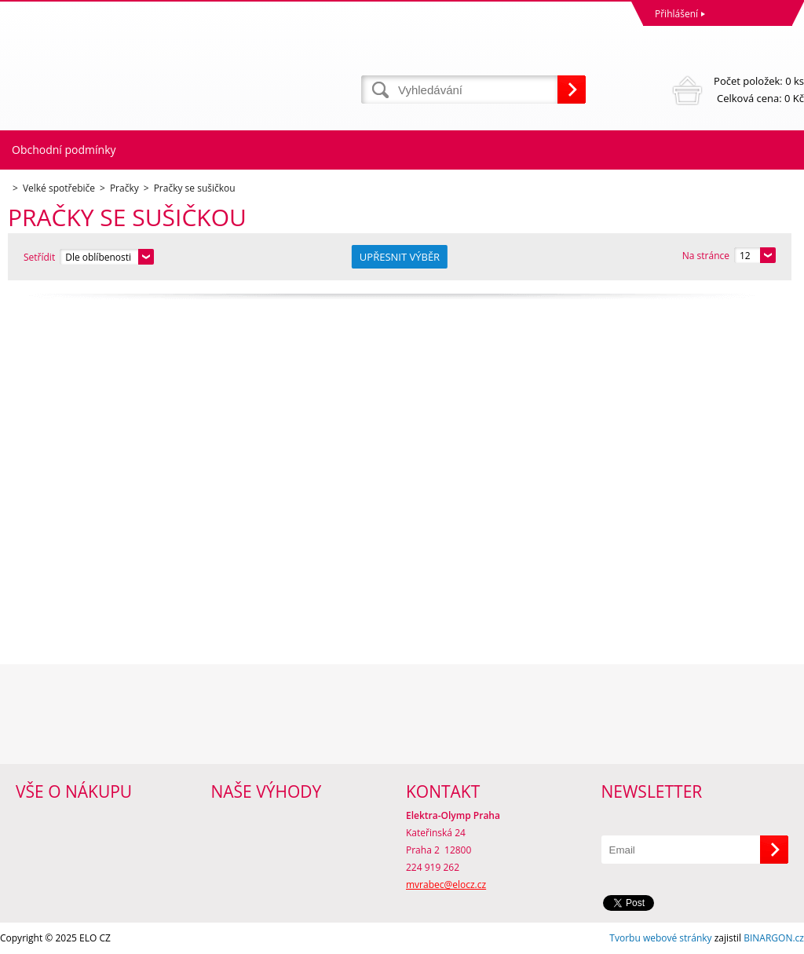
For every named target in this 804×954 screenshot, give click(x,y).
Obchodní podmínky (64, 149)
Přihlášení (676, 13)
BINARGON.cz (774, 938)
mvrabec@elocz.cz (446, 884)
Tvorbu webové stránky (660, 938)
